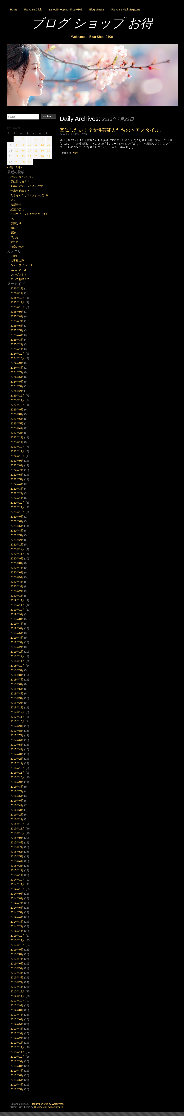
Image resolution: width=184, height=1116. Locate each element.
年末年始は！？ (19, 190)
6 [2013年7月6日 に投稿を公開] (48, 138)
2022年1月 (16, 498)
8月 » (19, 167)
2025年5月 (16, 330)
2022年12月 (17, 446)
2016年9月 (16, 782)
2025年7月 (16, 321)
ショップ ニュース (21, 265)
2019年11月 (17, 605)
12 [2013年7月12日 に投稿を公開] (42, 144)
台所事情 (15, 204)
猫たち (14, 237)
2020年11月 (17, 553)
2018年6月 (16, 684)
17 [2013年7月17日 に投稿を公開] (29, 150)
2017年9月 (16, 726)
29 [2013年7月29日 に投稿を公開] (16, 162)
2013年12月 (17, 935)
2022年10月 (17, 456)
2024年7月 (16, 372)
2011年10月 (17, 1056)
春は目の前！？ (19, 181)
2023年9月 (16, 409)
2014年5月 (16, 912)
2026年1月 (16, 293)
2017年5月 (16, 744)
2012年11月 (17, 996)
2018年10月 (17, 665)
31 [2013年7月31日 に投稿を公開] (29, 162)
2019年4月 (16, 637)
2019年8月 (16, 619)
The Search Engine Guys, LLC (49, 1107)
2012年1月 (16, 1042)
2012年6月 (16, 1019)
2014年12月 (17, 879)
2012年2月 (16, 1038)
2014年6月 (16, 907)
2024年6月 (16, 376)
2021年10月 (17, 511)
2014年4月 (16, 917)
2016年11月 (17, 772)
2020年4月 (16, 581)
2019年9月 (16, 614)
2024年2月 (16, 390)
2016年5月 (16, 800)
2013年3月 (16, 977)
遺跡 (13, 232)
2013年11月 (17, 940)
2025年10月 (17, 307)
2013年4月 (16, 972)
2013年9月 (16, 949)
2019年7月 (16, 623)
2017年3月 (16, 754)
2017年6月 (16, 740)
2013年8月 (16, 954)
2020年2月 (16, 591)
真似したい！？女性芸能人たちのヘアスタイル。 (112, 130)
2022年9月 (16, 460)
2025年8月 (16, 316)
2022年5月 (16, 479)
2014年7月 (16, 903)
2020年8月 (16, 563)
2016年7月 (16, 791)
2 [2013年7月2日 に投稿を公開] (23, 138)
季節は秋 (15, 223)
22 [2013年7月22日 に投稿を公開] (16, 156)
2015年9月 (16, 837)
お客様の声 (17, 260)
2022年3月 (16, 488)
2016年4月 (16, 805)
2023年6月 (16, 418)
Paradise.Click (32, 9)
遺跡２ (14, 227)
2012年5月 (16, 1024)
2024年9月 (16, 362)
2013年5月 (16, 968)
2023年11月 (17, 400)
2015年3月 (16, 865)
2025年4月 (16, 335)
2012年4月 (16, 1028)
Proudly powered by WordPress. (47, 1104)
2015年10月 (17, 833)
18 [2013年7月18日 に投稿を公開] (36, 150)
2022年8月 (16, 465)
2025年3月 (16, 339)
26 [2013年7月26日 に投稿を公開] (42, 156)
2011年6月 (16, 1075)
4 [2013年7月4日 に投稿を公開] (36, 138)
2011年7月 (16, 1070)
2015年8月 (16, 842)
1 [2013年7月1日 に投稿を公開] (17, 138)
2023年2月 (16, 437)
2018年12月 (17, 656)
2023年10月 (17, 404)
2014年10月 (17, 889)
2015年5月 (16, 856)
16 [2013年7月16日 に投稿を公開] (23, 150)
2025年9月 (16, 311)
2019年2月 (16, 646)
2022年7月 (16, 470)
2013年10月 (17, 944)
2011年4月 (16, 1084)
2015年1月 (16, 875)
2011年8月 (16, 1066)
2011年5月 (16, 1079)
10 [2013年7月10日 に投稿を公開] (29, 144)
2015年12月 (17, 823)
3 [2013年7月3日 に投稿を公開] (29, 138)
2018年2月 (16, 702)
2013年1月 (16, 986)
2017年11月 (17, 716)
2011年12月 (17, 1047)
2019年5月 (16, 633)
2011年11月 (17, 1052)
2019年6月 (16, 628)
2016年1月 (16, 819)
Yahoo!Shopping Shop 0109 (65, 9)
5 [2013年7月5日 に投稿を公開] (42, 138)
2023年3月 (16, 432)
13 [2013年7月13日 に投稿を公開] (48, 144)
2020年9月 (16, 558)
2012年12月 (17, 991)
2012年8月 (16, 1010)
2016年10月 (17, 777)
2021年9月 (16, 516)
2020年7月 (16, 567)
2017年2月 (16, 758)
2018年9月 (16, 670)
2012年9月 (16, 1005)
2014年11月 (17, 884)
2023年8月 (16, 414)
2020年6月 (16, 572)
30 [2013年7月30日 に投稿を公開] (23, 162)
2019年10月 (17, 609)
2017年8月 (16, 730)
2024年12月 (17, 353)
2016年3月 (16, 809)
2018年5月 (16, 688)
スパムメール (18, 269)
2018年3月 (16, 698)
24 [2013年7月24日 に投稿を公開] (29, 156)
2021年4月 (16, 530)
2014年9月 (16, 893)
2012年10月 (17, 1000)
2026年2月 (16, 288)
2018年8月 (16, 674)
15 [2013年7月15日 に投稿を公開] (16, 150)
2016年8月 (16, 786)
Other (75, 153)
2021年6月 (16, 521)
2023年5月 (16, 423)
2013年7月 (16, 958)
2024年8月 (16, 367)
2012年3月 (16, 1033)
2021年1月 (16, 544)
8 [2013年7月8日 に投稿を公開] (17, 144)
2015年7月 (16, 847)
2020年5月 (16, 577)
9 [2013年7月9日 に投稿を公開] (23, 144)
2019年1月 (16, 651)
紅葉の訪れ (17, 209)
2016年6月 (16, 795)
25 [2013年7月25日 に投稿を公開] (36, 156)
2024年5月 (16, 381)
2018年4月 (16, 693)
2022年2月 (16, 493)
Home (13, 9)
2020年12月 (17, 549)
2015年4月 (16, 861)
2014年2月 (16, 926)
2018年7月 (16, 679)
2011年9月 (16, 1061)
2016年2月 (16, 814)
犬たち (14, 241)
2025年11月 (17, 302)
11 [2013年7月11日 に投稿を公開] (36, 144)
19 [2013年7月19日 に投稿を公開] (42, 150)
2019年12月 (17, 600)
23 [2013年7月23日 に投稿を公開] (23, 156)
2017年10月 (17, 721)
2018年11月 (17, 660)
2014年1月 (16, 930)
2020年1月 (16, 595)
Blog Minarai (96, 9)
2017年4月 (16, 749)
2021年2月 (16, 539)
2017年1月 (16, 763)
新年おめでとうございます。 (28, 186)
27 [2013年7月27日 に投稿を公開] (48, 156)
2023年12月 (17, 395)
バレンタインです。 (22, 176)
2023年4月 (16, 428)
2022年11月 (17, 451)
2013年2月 (16, 982)
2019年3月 (16, 642)
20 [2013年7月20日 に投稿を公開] (48, 150)
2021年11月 (17, 507)
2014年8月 (16, 898)
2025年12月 (17, 297)
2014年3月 (16, 921)
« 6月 (10, 167)
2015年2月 (16, 870)
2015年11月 (17, 828)
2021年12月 (17, 502)
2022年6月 (16, 474)
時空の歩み (17, 246)
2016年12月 (17, 768)
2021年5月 (16, 525)
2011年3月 (16, 1089)
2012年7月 (16, 1014)
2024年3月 (16, 386)
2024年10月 (17, 358)
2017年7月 (16, 735)
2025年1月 (16, 349)
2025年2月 (16, 344)
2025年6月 (16, 325)
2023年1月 (16, 442)
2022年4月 (16, 484)
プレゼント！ (18, 274)
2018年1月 (16, 707)
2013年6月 (16, 963)
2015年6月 (16, 851)
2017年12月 (17, 712)
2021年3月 (16, 535)
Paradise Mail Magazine (125, 9)
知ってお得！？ (19, 279)
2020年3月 (16, 586)
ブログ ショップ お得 (92, 23)
